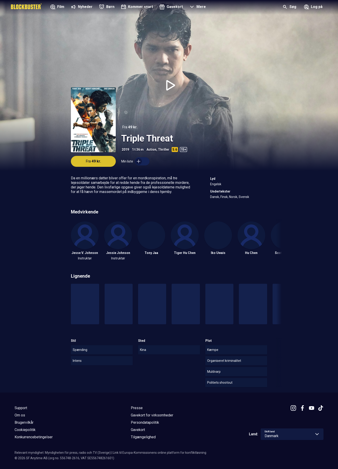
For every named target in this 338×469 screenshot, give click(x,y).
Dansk (214, 197)
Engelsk (215, 184)
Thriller (163, 149)
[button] (197, 7)
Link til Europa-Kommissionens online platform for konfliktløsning (159, 452)
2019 (125, 149)
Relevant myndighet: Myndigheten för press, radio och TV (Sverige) (63, 452)
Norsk (233, 197)
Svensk (244, 197)
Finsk (224, 197)
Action (151, 149)
